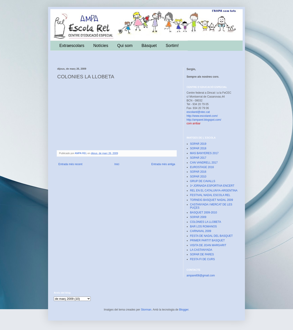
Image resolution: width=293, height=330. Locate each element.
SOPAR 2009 (198, 217)
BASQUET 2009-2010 (203, 212)
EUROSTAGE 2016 (202, 167)
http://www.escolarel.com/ (202, 115)
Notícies (100, 45)
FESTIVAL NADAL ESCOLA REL (210, 195)
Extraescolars (71, 45)
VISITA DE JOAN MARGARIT (208, 245)
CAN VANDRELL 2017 (204, 162)
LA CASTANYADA (201, 249)
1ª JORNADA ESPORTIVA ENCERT (212, 185)
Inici (116, 164)
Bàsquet (149, 45)
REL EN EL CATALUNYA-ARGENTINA (213, 190)
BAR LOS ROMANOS (203, 226)
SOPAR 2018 (198, 148)
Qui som (125, 45)
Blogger (183, 309)
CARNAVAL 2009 (200, 231)
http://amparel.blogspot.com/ (204, 119)
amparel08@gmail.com (201, 275)
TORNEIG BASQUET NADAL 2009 (211, 200)
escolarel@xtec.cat (198, 112)
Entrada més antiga (163, 164)
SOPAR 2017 (198, 157)
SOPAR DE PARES (202, 254)
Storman (146, 309)
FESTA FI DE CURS (202, 259)
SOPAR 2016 (198, 171)
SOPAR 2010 (198, 176)
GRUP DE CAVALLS (202, 181)
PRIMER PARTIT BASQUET (207, 240)
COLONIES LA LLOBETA (205, 222)
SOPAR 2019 (198, 143)
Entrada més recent (70, 164)
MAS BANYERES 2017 (204, 153)
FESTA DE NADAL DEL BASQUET (211, 235)
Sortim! (172, 45)
